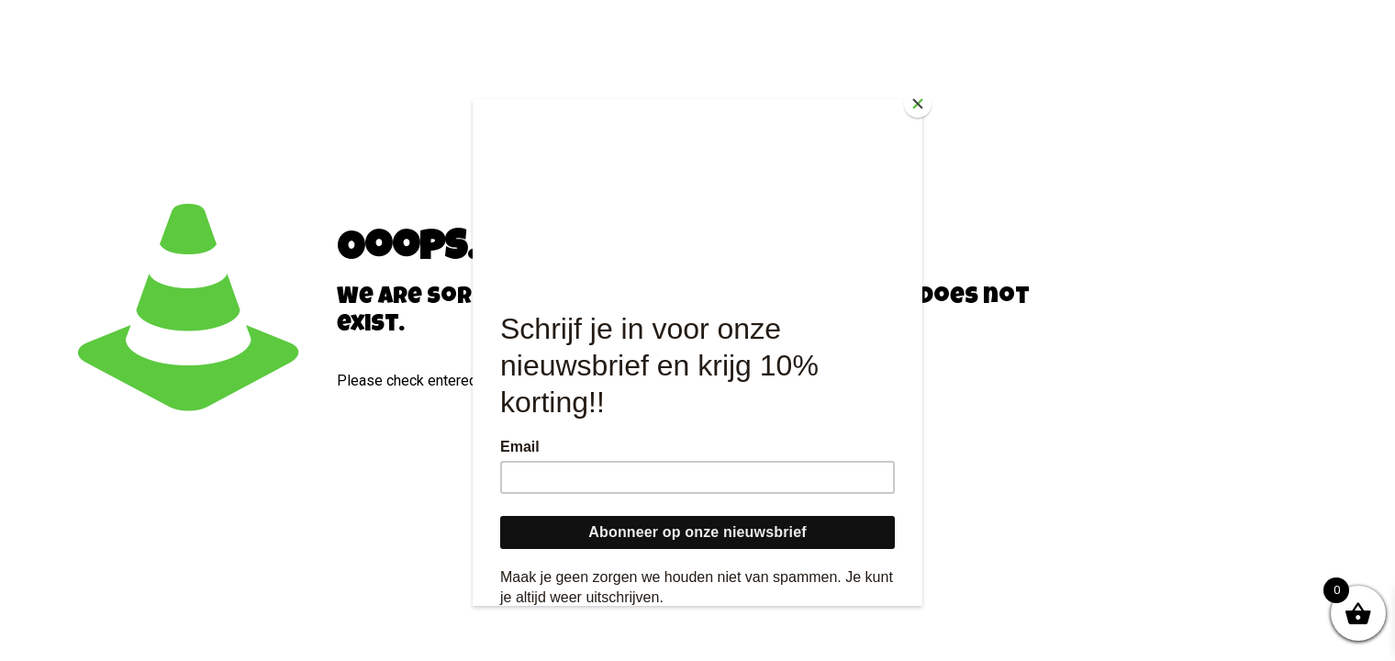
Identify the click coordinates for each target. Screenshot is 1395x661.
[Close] (918, 104)
